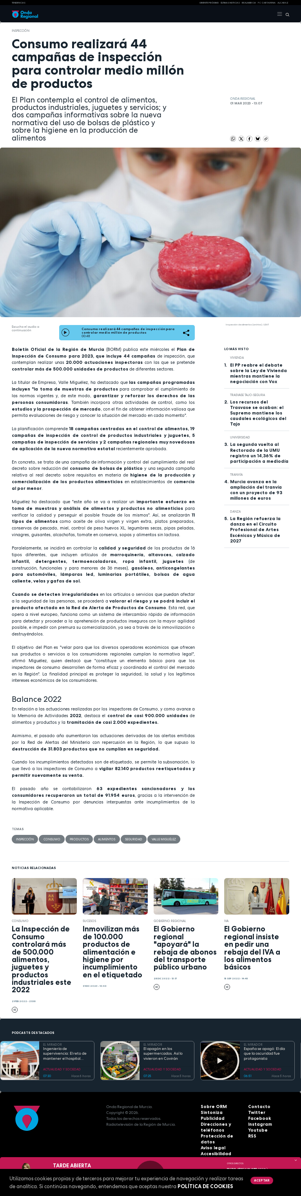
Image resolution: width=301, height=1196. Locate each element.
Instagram (258, 1124)
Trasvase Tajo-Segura (247, 395)
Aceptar (261, 1180)
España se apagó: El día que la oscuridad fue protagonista (264, 1053)
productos (78, 839)
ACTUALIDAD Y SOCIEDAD (62, 1069)
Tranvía (236, 475)
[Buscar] (286, 14)
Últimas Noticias (230, 2)
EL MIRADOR (52, 1044)
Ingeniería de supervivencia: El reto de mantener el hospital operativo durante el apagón (65, 1053)
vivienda (237, 358)
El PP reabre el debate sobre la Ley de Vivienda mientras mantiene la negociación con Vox (258, 373)
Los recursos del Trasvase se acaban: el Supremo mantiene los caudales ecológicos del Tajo (258, 413)
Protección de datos (221, 1136)
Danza (235, 511)
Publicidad (211, 1118)
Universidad (240, 437)
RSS (251, 1136)
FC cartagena (267, 2)
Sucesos (89, 921)
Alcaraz (282, 2)
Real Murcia (249, 2)
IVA (226, 921)
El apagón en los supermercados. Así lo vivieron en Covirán (163, 1053)
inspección (20, 31)
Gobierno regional (170, 921)
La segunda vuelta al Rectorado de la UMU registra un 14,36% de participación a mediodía (259, 453)
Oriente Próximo (209, 2)
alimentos (106, 839)
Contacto (257, 1106)
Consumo (51, 839)
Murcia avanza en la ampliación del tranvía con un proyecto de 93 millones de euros (256, 490)
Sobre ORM (212, 1106)
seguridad (132, 839)
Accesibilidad (214, 1147)
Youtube (256, 1130)
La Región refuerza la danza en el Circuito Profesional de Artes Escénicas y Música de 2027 (255, 529)
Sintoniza (210, 1112)
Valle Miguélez (163, 839)
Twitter (255, 1112)
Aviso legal (212, 1142)
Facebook (258, 1118)
